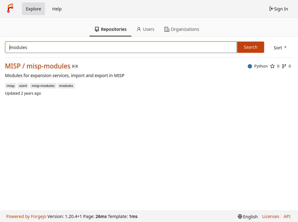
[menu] (281, 47)
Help (57, 9)
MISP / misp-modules (37, 66)
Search (250, 47)
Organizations (181, 29)
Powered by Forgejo (26, 216)
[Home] (10, 8)
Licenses (270, 216)
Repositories (110, 29)
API (287, 216)
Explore (33, 9)
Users (145, 29)
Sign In (278, 9)
